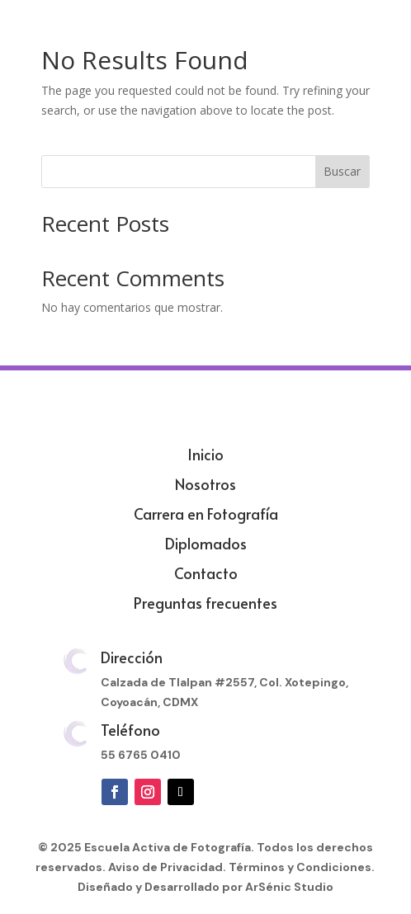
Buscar (342, 171)
